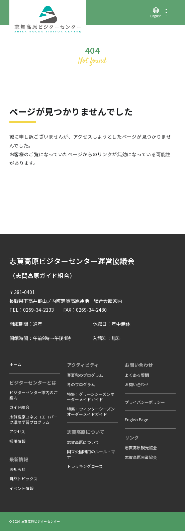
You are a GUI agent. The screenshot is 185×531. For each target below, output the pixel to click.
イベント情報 (21, 488)
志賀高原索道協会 (141, 457)
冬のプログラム (81, 384)
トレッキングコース (85, 466)
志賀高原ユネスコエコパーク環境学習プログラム (33, 419)
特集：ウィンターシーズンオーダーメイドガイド (91, 411)
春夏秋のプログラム (85, 375)
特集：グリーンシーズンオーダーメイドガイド (90, 396)
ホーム (15, 364)
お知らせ (17, 469)
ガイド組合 (19, 407)
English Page (136, 419)
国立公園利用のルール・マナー (91, 454)
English (156, 15)
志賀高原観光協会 (141, 447)
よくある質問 (137, 375)
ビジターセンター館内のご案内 (33, 395)
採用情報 (17, 441)
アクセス (17, 431)
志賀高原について (83, 442)
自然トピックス (23, 478)
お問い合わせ (137, 384)
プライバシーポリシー (145, 402)
